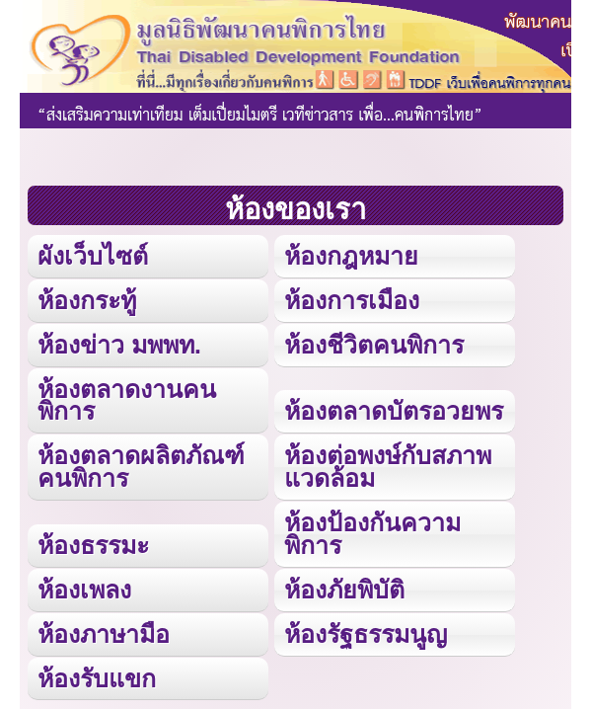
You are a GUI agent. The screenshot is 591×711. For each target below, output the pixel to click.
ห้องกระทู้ (86, 300)
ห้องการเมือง (351, 300)
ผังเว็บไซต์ (92, 256)
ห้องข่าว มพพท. (119, 344)
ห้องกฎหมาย (351, 256)
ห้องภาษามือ (103, 634)
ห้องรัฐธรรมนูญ (365, 634)
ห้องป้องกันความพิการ (372, 534)
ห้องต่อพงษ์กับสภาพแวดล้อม (387, 466)
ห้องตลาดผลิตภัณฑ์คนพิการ (141, 466)
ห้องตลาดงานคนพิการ (126, 400)
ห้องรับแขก (96, 678)
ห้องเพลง (84, 589)
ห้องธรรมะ (93, 545)
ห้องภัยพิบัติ (344, 589)
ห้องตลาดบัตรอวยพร (393, 411)
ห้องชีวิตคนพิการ (374, 344)
